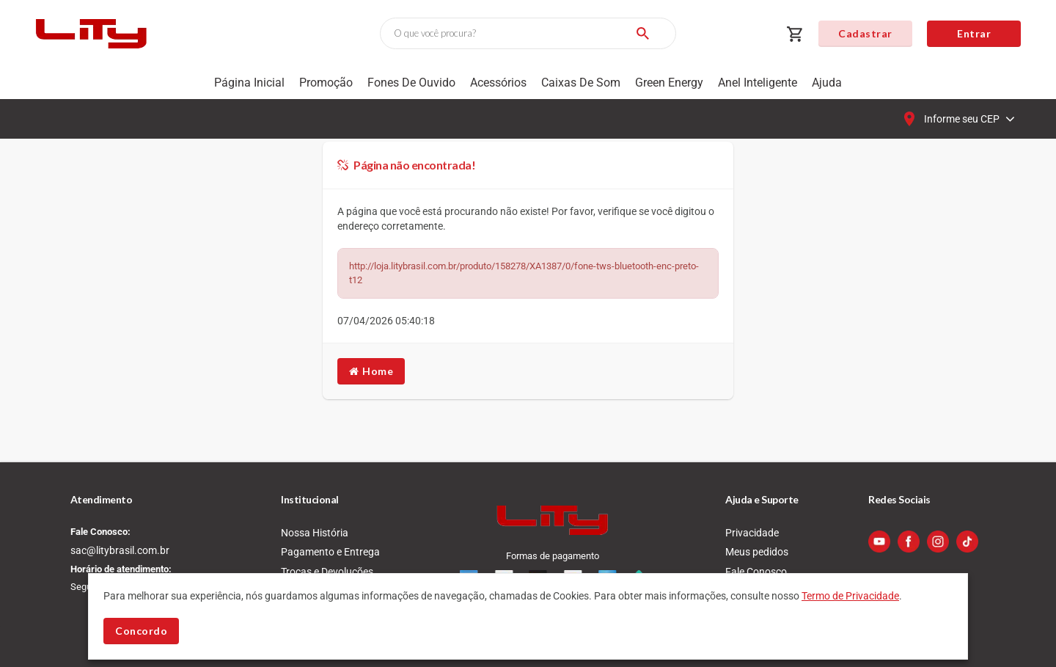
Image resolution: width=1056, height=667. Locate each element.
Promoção (326, 83)
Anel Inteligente (757, 83)
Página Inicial (249, 83)
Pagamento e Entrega (330, 552)
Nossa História (314, 533)
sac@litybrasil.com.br (119, 550)
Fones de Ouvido (411, 83)
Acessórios (498, 83)
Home (371, 371)
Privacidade (752, 533)
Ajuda (827, 83)
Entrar (974, 33)
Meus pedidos (756, 552)
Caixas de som (580, 83)
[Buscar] (643, 33)
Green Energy (669, 83)
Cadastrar (865, 33)
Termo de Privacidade (850, 596)
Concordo (141, 630)
